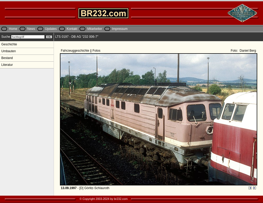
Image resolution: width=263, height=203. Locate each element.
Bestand (7, 58)
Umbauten (8, 51)
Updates (51, 29)
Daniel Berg (247, 50)
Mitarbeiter (94, 29)
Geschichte (9, 44)
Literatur (7, 65)
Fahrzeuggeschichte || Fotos (81, 50)
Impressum (119, 29)
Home (13, 29)
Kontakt (72, 29)
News (31, 29)
